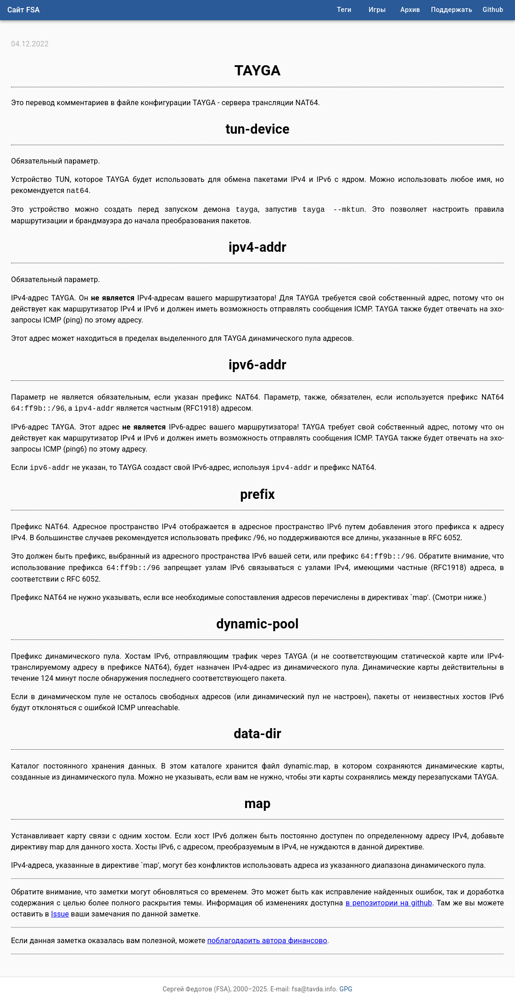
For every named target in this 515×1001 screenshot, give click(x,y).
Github (493, 10)
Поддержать (451, 10)
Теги (344, 10)
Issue (60, 914)
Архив (410, 10)
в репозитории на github (389, 903)
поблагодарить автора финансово (267, 940)
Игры (377, 10)
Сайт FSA (23, 10)
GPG (345, 989)
